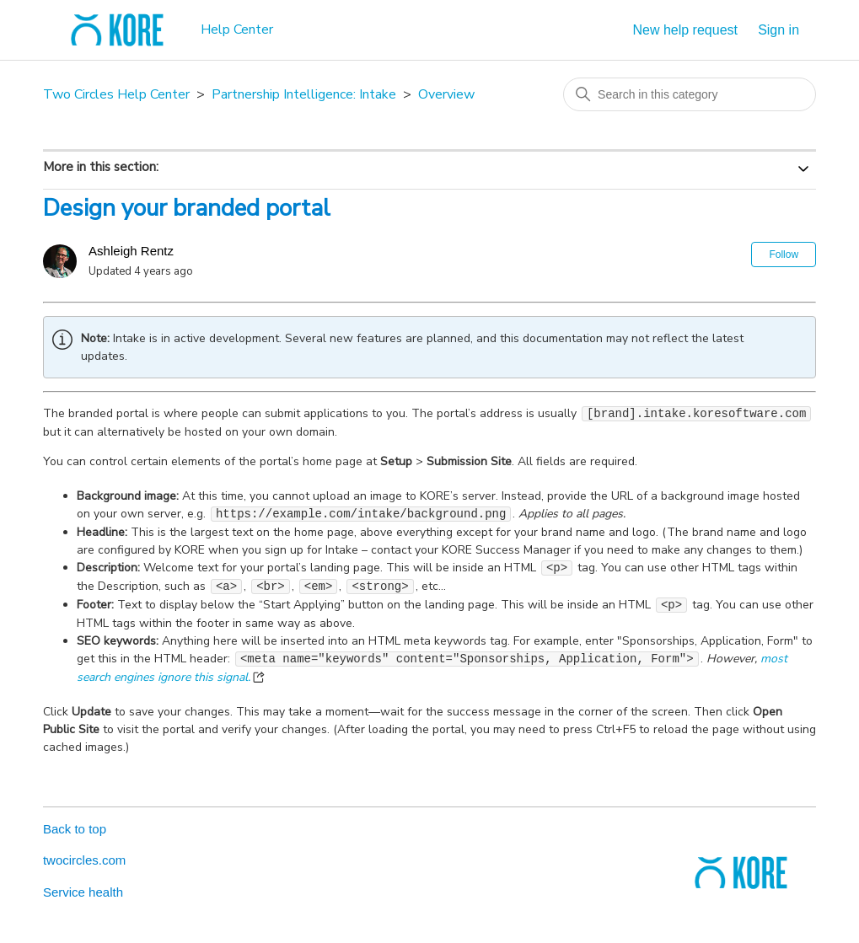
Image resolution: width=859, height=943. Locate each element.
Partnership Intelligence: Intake (304, 94)
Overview (446, 94)
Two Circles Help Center (116, 94)
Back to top (74, 829)
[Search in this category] (689, 94)
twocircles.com (84, 860)
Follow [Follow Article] (783, 254)
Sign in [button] (778, 30)
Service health (83, 892)
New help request (685, 30)
